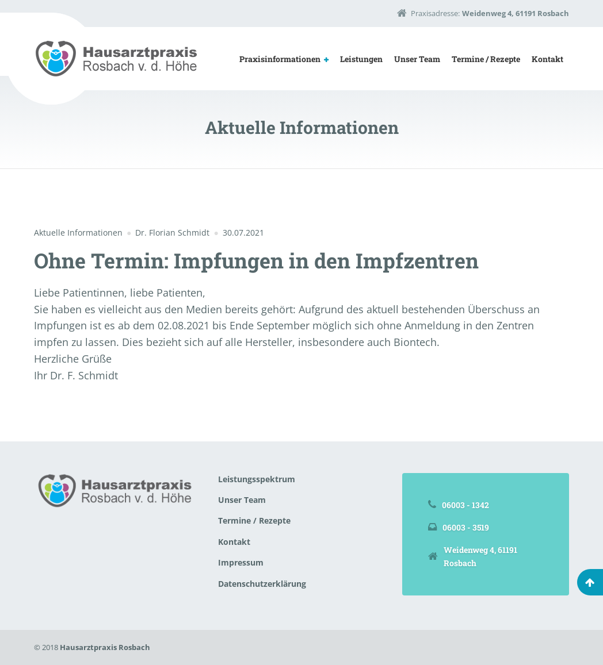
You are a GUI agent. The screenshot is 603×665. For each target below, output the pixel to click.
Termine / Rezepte (486, 58)
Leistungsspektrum (256, 479)
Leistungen (361, 58)
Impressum (241, 562)
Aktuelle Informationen (78, 232)
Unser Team (417, 58)
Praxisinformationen (279, 58)
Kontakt (547, 58)
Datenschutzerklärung (262, 583)
